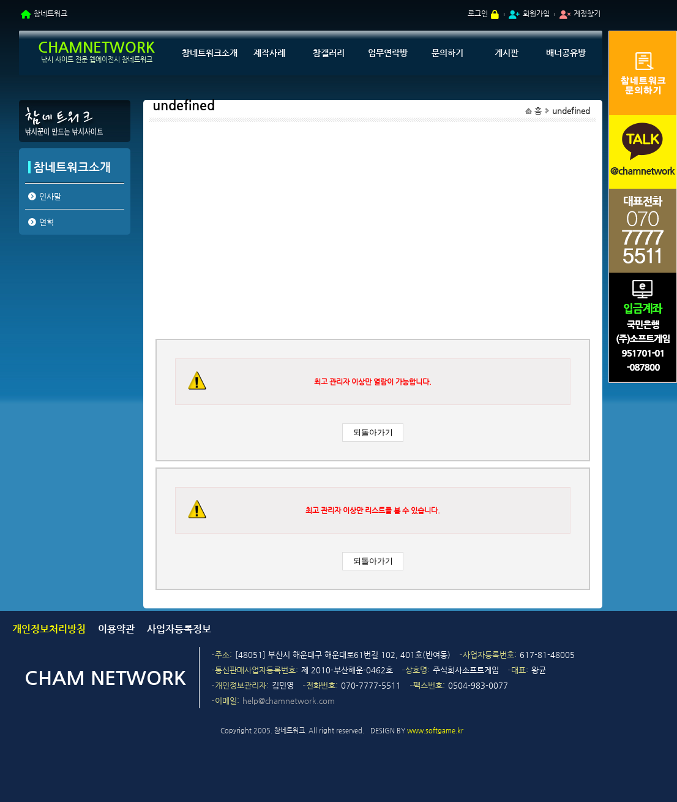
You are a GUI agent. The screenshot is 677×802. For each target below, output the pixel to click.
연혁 (46, 222)
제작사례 (269, 53)
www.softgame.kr (435, 731)
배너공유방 (566, 53)
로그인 (478, 13)
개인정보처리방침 (49, 629)
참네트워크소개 (210, 53)
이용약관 (116, 629)
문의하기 (447, 53)
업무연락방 (388, 53)
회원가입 (536, 13)
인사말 (50, 196)
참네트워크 (50, 13)
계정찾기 (587, 13)
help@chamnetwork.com (288, 700)
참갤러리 (329, 53)
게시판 (506, 53)
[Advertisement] (74, 333)
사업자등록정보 (179, 629)
